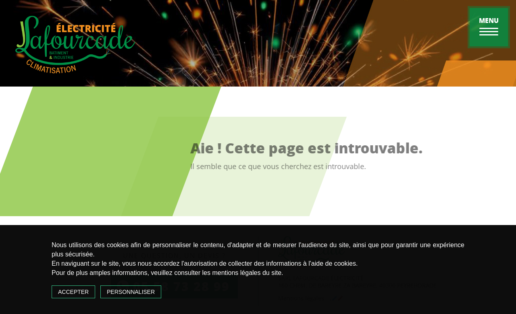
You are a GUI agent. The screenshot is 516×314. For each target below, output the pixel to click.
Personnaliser (131, 292)
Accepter (73, 292)
